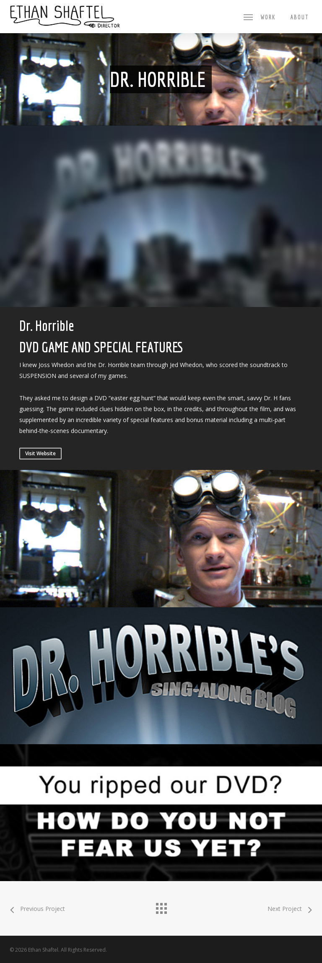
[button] (248, 17)
